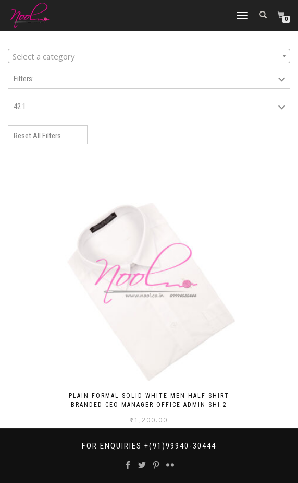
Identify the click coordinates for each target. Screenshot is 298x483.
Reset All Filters (37, 135)
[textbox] (149, 56)
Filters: (24, 79)
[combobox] (149, 56)
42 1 (20, 106)
